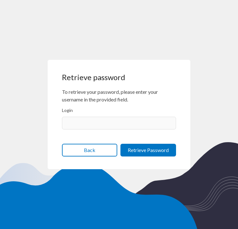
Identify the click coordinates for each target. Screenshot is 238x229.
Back (89, 150)
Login (67, 110)
